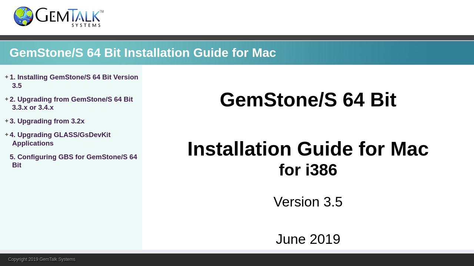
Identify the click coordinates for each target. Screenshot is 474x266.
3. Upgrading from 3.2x (47, 121)
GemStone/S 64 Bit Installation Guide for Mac (143, 52)
